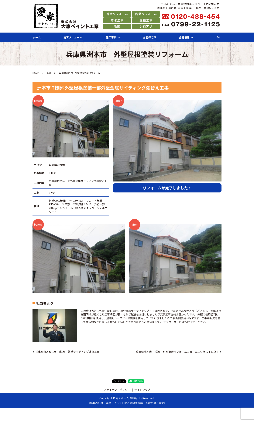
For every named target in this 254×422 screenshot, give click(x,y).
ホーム (36, 37)
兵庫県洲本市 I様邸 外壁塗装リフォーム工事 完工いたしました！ (177, 351)
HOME (36, 73)
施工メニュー (71, 37)
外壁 (49, 73)
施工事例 (111, 37)
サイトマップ (142, 389)
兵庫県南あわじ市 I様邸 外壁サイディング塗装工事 (67, 351)
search (218, 37)
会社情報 (184, 37)
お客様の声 (149, 37)
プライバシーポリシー (117, 389)
